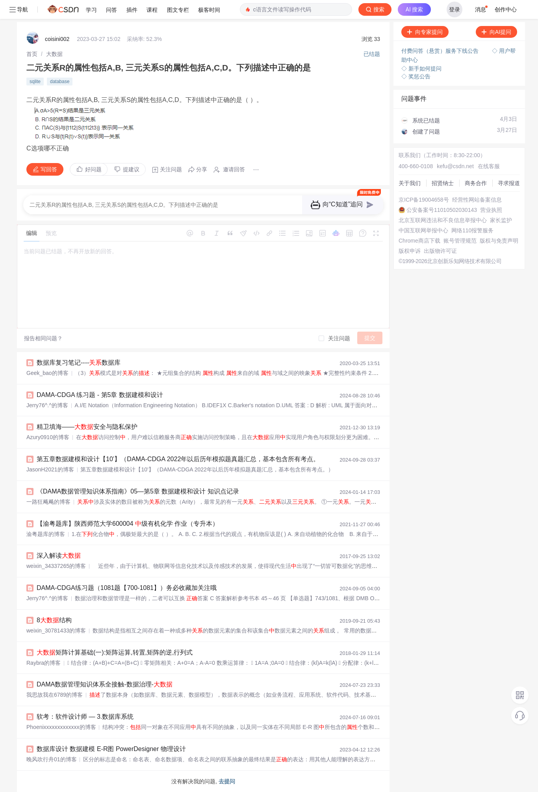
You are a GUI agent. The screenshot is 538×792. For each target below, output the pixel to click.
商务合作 (476, 183)
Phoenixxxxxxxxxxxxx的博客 (61, 727)
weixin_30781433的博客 (56, 630)
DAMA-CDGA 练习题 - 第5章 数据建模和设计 (100, 394)
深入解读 (59, 555)
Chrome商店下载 (419, 240)
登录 (454, 9)
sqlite (35, 81)
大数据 (54, 54)
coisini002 (57, 39)
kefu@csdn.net (455, 166)
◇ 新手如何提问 (421, 68)
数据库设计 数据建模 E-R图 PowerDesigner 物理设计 (111, 749)
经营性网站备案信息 (477, 200)
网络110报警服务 (472, 230)
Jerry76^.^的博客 (47, 405)
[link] (31, 54)
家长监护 (501, 220)
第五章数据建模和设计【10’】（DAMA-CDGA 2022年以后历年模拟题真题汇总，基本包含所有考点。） (181, 459)
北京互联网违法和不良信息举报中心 (443, 220)
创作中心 (506, 9)
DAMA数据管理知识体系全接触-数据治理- (105, 684)
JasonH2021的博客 (50, 469)
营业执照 (491, 210)
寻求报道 (509, 183)
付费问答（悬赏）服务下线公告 (440, 51)
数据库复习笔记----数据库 (79, 362)
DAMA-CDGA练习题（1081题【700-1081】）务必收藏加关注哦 (127, 587)
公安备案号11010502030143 (441, 210)
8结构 (54, 620)
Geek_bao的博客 (47, 373)
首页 (31, 54)
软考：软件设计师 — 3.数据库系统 (85, 716)
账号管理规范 (460, 240)
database (59, 81)
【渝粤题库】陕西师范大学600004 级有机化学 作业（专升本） (128, 523)
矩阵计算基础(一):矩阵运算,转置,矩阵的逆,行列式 (115, 652)
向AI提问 (496, 32)
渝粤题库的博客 (45, 534)
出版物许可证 (440, 251)
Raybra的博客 (43, 663)
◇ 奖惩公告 (415, 76)
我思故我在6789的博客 (54, 695)
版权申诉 (410, 251)
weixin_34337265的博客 (56, 566)
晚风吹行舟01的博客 (51, 759)
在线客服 (489, 166)
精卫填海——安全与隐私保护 (87, 426)
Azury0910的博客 (47, 437)
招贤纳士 (443, 183)
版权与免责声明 (499, 240)
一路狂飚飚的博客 (48, 502)
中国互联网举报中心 (423, 230)
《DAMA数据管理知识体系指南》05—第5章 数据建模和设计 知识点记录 (138, 491)
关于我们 (410, 183)
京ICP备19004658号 (424, 200)
